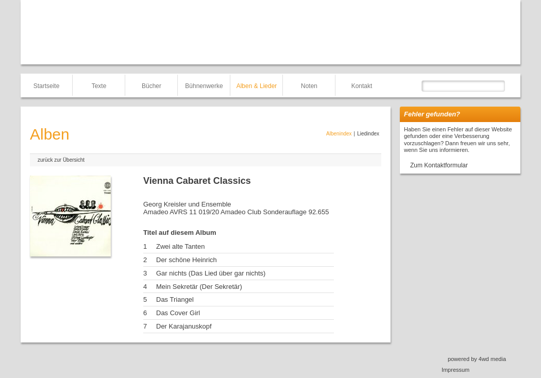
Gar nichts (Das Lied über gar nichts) (210, 273)
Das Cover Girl (178, 313)
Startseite (46, 86)
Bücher (151, 86)
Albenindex (338, 133)
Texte (99, 86)
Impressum (455, 370)
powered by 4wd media (477, 359)
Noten (309, 86)
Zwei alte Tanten (180, 246)
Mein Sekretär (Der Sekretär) (199, 286)
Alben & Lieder (256, 86)
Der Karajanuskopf (184, 326)
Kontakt (362, 86)
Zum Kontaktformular (439, 165)
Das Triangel (175, 299)
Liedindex (368, 133)
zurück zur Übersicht (61, 160)
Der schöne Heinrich (186, 260)
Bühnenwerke (204, 86)
